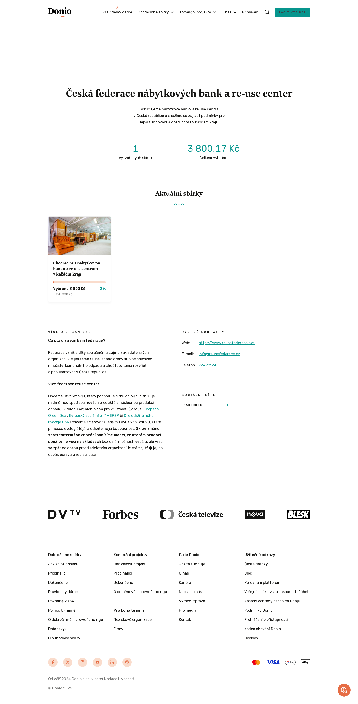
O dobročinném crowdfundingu (75, 619)
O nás (229, 12)
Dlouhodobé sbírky (64, 638)
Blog (248, 573)
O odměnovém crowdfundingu (140, 592)
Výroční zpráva (192, 601)
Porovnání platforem (262, 582)
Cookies (251, 638)
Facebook (206, 405)
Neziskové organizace (133, 619)
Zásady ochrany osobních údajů (272, 601)
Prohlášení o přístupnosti (266, 619)
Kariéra (185, 582)
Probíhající (57, 573)
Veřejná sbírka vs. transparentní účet (276, 592)
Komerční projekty (197, 12)
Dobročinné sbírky (156, 12)
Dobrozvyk (57, 629)
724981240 (209, 365)
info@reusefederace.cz (219, 354)
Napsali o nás (190, 592)
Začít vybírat (292, 12)
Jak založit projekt (130, 564)
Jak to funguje (192, 564)
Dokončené (58, 582)
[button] (344, 690)
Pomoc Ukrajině (61, 610)
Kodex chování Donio (262, 629)
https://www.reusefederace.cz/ (227, 343)
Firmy (118, 629)
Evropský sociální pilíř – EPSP (94, 415)
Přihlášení (250, 12)
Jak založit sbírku (63, 564)
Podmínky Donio (258, 610)
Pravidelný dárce (117, 12)
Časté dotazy (256, 564)
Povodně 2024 (61, 601)
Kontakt (186, 619)
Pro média (187, 610)
